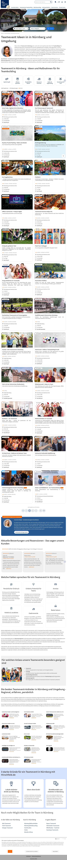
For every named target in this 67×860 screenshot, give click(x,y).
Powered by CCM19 (33, 858)
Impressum (28, 856)
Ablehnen (55, 851)
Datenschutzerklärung (36, 856)
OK (10, 851)
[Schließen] (65, 839)
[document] (33, 845)
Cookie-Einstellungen (31, 851)
